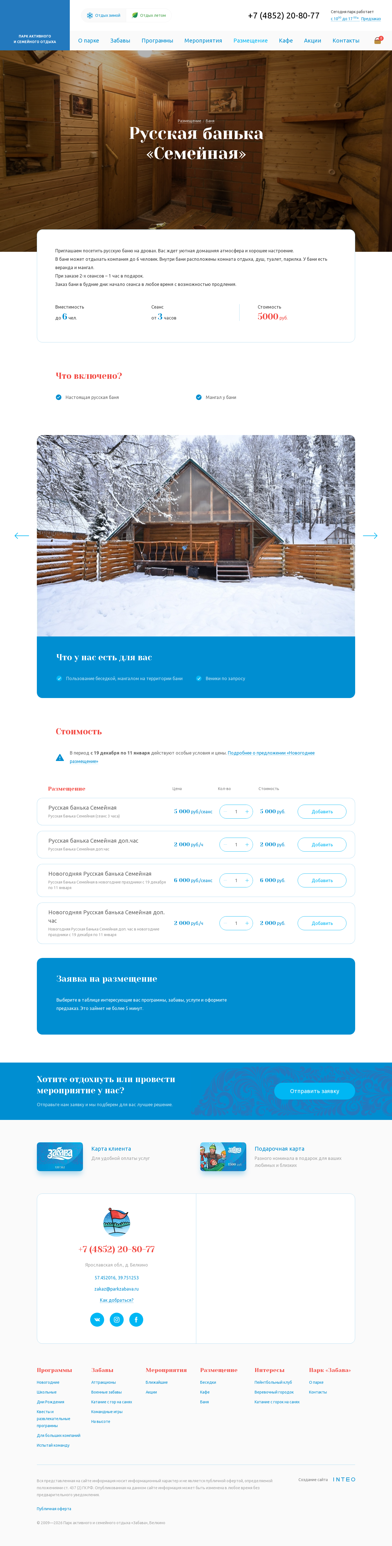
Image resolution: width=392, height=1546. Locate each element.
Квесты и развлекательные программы (53, 1418)
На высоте (100, 1421)
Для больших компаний (58, 1435)
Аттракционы (103, 1382)
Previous (22, 535)
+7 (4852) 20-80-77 (284, 15)
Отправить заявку (314, 1091)
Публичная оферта (54, 1509)
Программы (157, 40)
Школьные (47, 1392)
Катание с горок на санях (277, 1402)
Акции (312, 40)
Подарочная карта (279, 1148)
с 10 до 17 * (345, 19)
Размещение (250, 40)
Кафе (286, 40)
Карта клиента (111, 1148)
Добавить (322, 811)
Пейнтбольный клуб (273, 1382)
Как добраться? (116, 1300)
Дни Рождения (50, 1402)
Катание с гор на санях (111, 1402)
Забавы (120, 40)
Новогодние (48, 1382)
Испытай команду (53, 1445)
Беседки (208, 1382)
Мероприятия (203, 40)
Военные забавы (106, 1392)
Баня (204, 1402)
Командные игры (107, 1411)
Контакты (346, 40)
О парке (88, 40)
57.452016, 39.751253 (117, 1277)
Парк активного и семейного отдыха (35, 39)
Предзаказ (371, 19)
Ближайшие (157, 1382)
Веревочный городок (274, 1392)
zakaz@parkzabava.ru (116, 1288)
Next (370, 535)
